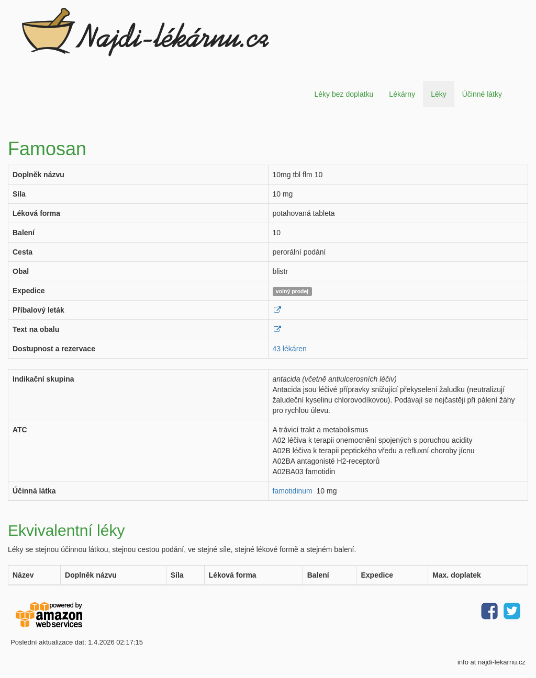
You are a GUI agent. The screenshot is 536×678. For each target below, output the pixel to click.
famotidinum (292, 491)
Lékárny (402, 94)
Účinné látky (482, 94)
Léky (438, 94)
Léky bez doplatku (343, 94)
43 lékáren (290, 348)
